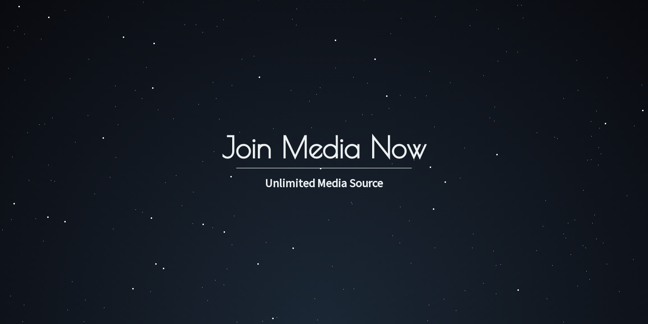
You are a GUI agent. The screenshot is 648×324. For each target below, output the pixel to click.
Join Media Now (324, 147)
